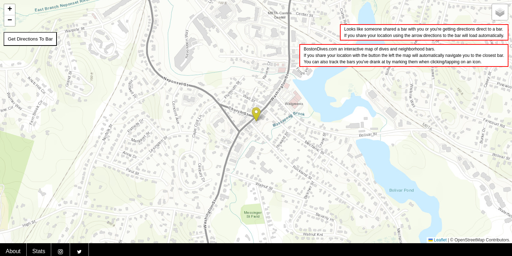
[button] (256, 114)
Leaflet (437, 240)
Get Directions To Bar (30, 39)
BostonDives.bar (493, 246)
